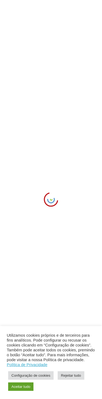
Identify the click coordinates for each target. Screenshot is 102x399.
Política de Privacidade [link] (27, 365)
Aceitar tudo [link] (20, 387)
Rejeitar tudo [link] (71, 375)
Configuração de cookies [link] (30, 375)
